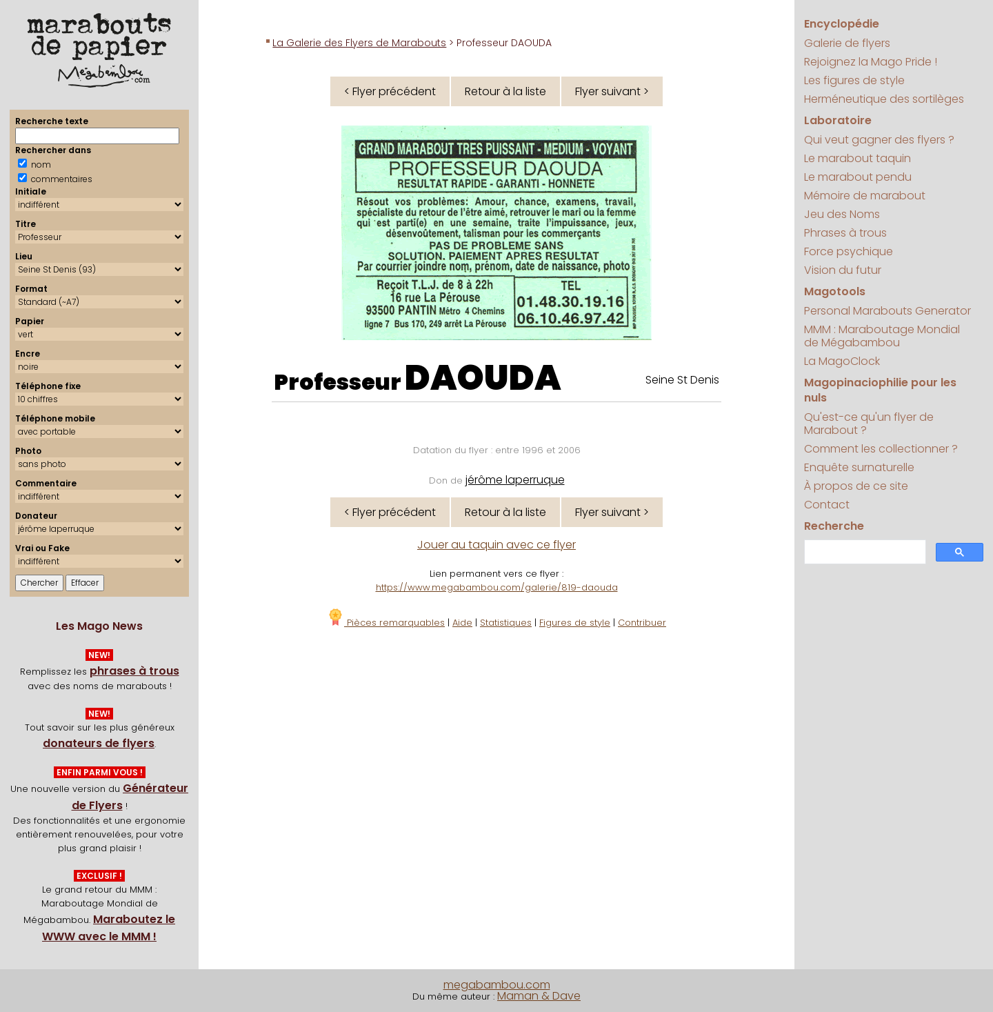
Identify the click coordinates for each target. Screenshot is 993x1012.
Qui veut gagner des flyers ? (879, 140)
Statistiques (506, 622)
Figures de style (574, 622)
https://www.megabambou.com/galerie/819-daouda (497, 587)
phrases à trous (134, 671)
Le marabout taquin (857, 158)
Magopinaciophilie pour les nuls (880, 390)
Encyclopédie (841, 24)
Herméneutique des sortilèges (884, 99)
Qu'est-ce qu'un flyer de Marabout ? (869, 423)
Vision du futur (842, 270)
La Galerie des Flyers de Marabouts (359, 43)
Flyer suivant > (612, 91)
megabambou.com (496, 985)
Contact (827, 505)
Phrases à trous (845, 233)
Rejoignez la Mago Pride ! (870, 62)
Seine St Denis (682, 380)
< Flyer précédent (390, 91)
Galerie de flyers (847, 43)
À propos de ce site (856, 486)
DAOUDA (483, 378)
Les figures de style (854, 80)
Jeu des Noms (842, 214)
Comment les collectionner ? (881, 449)
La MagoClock (842, 361)
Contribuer (642, 622)
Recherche (834, 526)
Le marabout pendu (858, 177)
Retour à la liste (505, 91)
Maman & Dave (539, 996)
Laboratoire (838, 120)
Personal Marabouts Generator (887, 311)
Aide (462, 622)
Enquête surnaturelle (859, 467)
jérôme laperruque (515, 480)
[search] (863, 552)
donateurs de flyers (98, 743)
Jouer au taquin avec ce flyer (496, 545)
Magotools (834, 291)
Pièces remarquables (386, 622)
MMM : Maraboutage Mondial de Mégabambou (882, 335)
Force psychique (848, 251)
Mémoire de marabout (864, 196)
